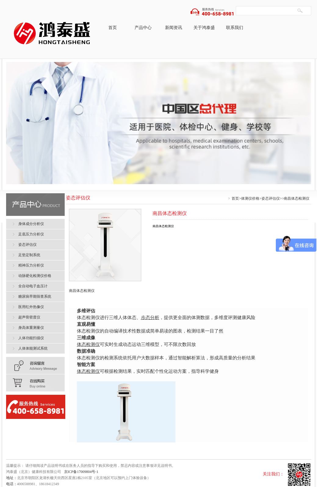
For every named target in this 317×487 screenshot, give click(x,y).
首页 (112, 27)
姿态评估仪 (270, 198)
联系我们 (234, 27)
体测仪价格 (250, 198)
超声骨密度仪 (29, 317)
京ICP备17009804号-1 (81, 472)
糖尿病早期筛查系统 (34, 296)
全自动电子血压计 (33, 286)
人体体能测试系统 (33, 348)
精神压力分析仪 (31, 265)
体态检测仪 (88, 344)
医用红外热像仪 (31, 307)
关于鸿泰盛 (204, 27)
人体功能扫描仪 (31, 338)
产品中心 (143, 27)
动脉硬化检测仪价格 (34, 276)
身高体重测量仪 (31, 327)
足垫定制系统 (29, 255)
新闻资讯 (173, 27)
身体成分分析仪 (31, 224)
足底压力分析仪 (31, 234)
